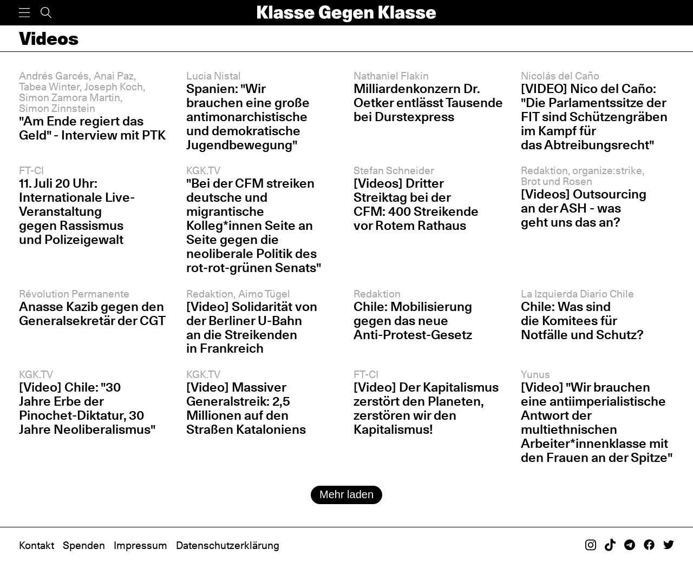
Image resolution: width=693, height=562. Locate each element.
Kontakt (36, 545)
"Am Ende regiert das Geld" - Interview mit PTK (92, 128)
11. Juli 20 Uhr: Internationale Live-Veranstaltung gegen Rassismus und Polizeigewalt (77, 211)
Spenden (84, 545)
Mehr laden (346, 494)
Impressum (140, 545)
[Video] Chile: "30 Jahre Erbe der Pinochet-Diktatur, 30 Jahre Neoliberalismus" (87, 408)
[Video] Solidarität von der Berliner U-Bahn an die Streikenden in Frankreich (251, 327)
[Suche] (46, 12)
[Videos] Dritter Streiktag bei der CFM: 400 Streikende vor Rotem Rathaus (416, 204)
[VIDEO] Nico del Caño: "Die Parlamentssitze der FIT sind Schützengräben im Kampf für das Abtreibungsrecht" (594, 117)
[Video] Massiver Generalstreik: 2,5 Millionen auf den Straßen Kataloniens (246, 408)
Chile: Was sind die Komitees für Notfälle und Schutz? (582, 320)
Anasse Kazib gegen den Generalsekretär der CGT (92, 313)
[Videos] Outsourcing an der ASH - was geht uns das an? (583, 208)
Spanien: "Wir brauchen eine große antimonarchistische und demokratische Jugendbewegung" (248, 117)
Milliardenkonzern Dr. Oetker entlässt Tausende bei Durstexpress (428, 102)
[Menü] (24, 12)
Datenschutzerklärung (227, 545)
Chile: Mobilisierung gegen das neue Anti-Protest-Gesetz (413, 320)
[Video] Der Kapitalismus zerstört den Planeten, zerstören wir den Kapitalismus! (426, 408)
